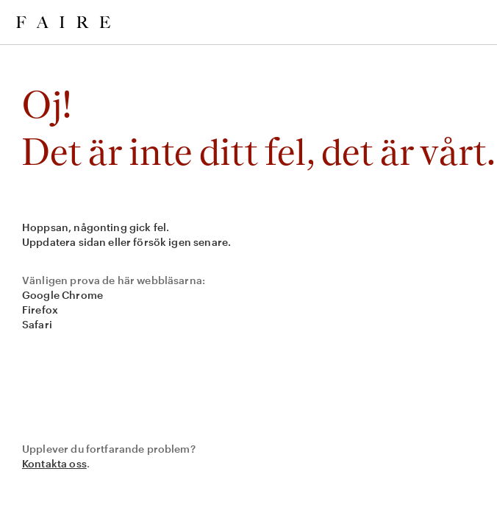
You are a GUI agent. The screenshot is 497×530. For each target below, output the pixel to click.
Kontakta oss (54, 463)
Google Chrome (62, 295)
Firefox (40, 309)
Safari (37, 324)
